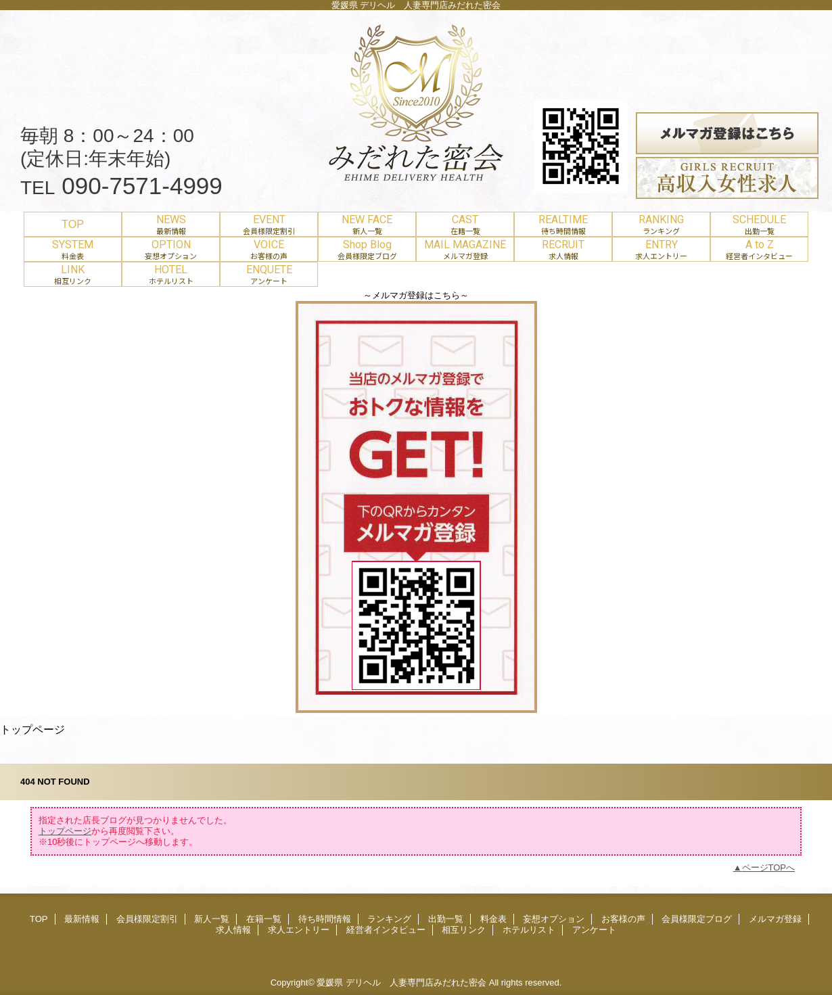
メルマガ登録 (775, 919)
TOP (73, 224)
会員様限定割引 (147, 919)
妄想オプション (553, 919)
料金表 (493, 919)
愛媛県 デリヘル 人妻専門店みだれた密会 (401, 982)
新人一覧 (211, 919)
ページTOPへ (768, 867)
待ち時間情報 (324, 919)
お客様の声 (623, 919)
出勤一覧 (445, 919)
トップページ (65, 831)
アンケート (594, 930)
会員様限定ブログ (697, 919)
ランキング (389, 919)
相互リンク (464, 930)
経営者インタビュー (385, 930)
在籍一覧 (263, 919)
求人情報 (233, 930)
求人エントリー (298, 930)
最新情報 (81, 919)
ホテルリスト (529, 930)
